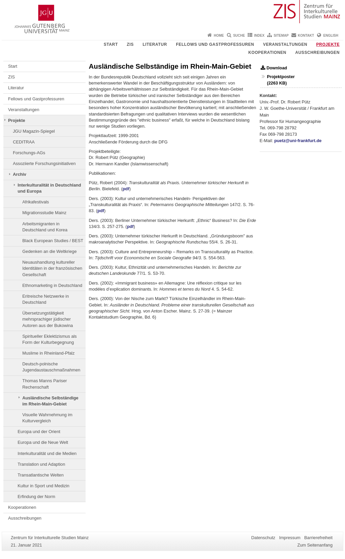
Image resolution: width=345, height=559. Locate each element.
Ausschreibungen (317, 52)
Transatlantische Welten (41, 475)
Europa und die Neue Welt (43, 442)
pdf (126, 188)
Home (219, 35)
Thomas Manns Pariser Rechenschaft (44, 383)
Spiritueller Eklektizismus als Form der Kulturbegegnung (49, 339)
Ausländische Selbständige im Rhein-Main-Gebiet (50, 400)
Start (111, 44)
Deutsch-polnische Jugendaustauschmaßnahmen (51, 366)
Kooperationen (267, 52)
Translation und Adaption (41, 464)
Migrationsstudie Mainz (44, 212)
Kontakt (306, 35)
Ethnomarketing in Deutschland (52, 285)
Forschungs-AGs (29, 152)
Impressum (289, 537)
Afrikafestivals (35, 201)
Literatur (155, 44)
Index (259, 35)
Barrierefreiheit (318, 537)
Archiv (19, 174)
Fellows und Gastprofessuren (215, 44)
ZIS (130, 44)
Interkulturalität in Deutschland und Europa (49, 188)
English (330, 35)
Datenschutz (263, 537)
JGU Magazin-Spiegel (34, 131)
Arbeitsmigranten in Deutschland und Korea (44, 226)
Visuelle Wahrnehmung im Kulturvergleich (47, 417)
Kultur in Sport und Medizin (43, 485)
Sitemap (281, 35)
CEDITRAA (24, 141)
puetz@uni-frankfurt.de (297, 140)
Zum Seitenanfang (315, 545)
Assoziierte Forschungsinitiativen (44, 163)
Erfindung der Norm (36, 496)
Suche (239, 35)
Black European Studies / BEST (52, 240)
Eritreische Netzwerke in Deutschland (45, 299)
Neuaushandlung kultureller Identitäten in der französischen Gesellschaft (52, 268)
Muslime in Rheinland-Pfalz (48, 353)
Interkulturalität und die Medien (47, 453)
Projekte (328, 44)
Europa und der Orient (39, 431)
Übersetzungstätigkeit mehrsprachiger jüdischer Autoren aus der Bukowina (47, 319)
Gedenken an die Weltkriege (49, 251)
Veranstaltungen (285, 44)
